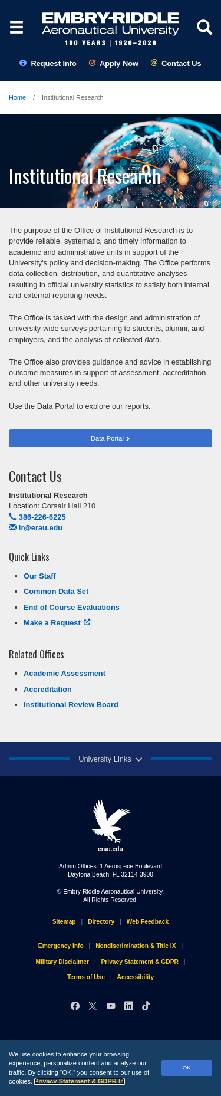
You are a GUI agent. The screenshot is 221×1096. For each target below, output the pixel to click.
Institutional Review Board (71, 704)
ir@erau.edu (35, 527)
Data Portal (107, 438)
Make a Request (57, 622)
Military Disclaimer (61, 962)
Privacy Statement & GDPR (79, 1081)
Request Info (48, 63)
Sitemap (64, 921)
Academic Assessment (64, 673)
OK (187, 1067)
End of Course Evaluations (72, 607)
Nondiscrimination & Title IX (135, 946)
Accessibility (135, 977)
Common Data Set (56, 591)
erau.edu (110, 825)
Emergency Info (61, 946)
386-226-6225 (37, 517)
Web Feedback (148, 921)
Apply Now (113, 63)
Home (17, 97)
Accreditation (48, 689)
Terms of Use (86, 977)
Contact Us (176, 63)
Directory (101, 921)
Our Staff (40, 576)
